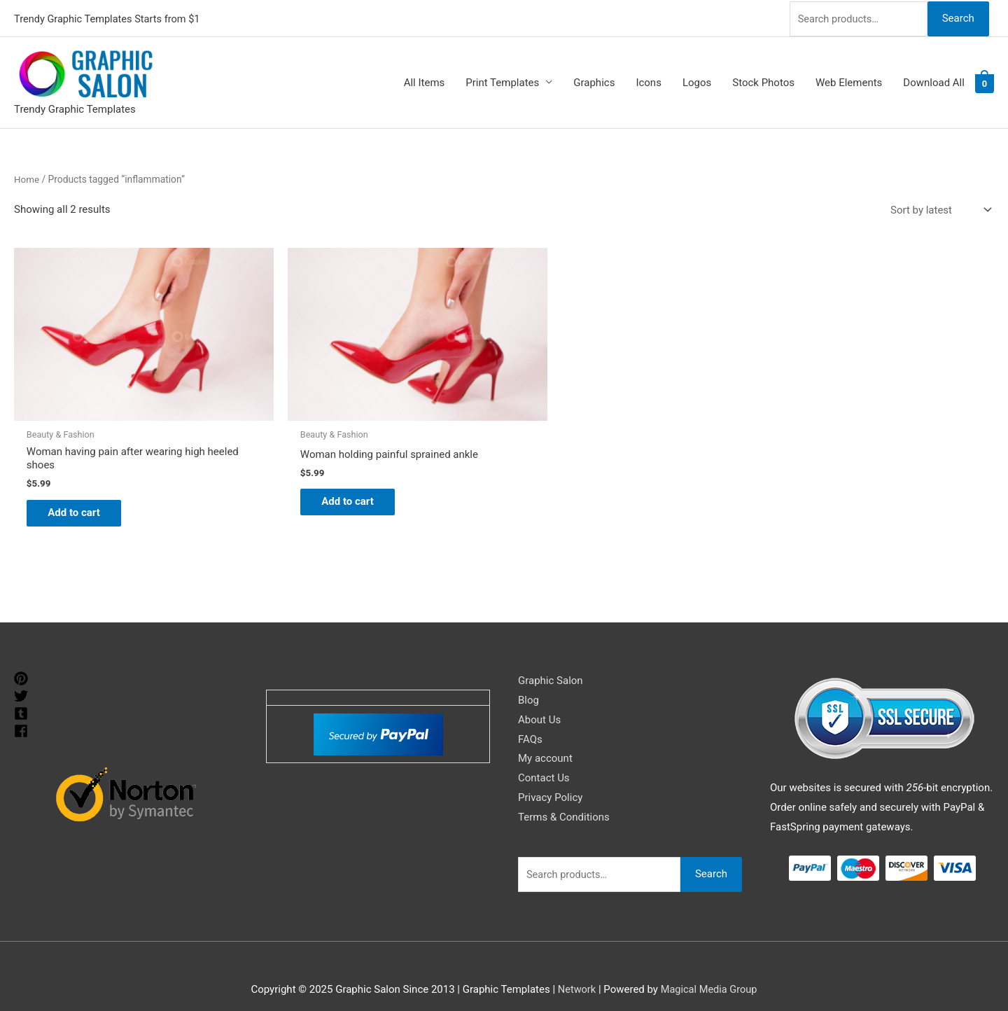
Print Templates (502, 81)
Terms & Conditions (564, 800)
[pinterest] (22, 662)
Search (957, 17)
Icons (649, 81)
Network (575, 972)
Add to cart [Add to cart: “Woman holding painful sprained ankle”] (329, 483)
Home (27, 177)
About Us (539, 703)
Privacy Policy (550, 780)
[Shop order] (938, 208)
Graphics (594, 81)
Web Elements (849, 81)
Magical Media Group (709, 972)
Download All (934, 81)
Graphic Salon (550, 663)
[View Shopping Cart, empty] (984, 81)
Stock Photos (763, 81)
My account (545, 742)
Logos (696, 81)
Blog (528, 683)
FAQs (530, 722)
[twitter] (22, 679)
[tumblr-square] (22, 697)
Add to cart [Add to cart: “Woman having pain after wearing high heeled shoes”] (81, 495)
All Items (424, 81)
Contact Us (544, 761)
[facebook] (22, 714)
